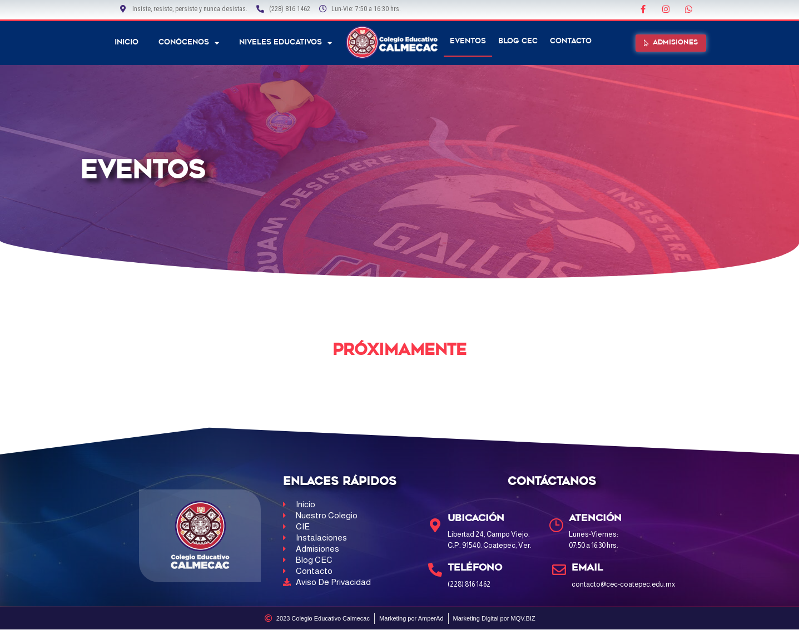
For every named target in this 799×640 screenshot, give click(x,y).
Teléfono (475, 568)
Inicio (126, 42)
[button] (671, 43)
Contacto (571, 41)
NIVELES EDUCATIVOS (285, 43)
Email (587, 568)
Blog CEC (518, 41)
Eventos (468, 41)
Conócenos (188, 43)
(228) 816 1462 (470, 583)
